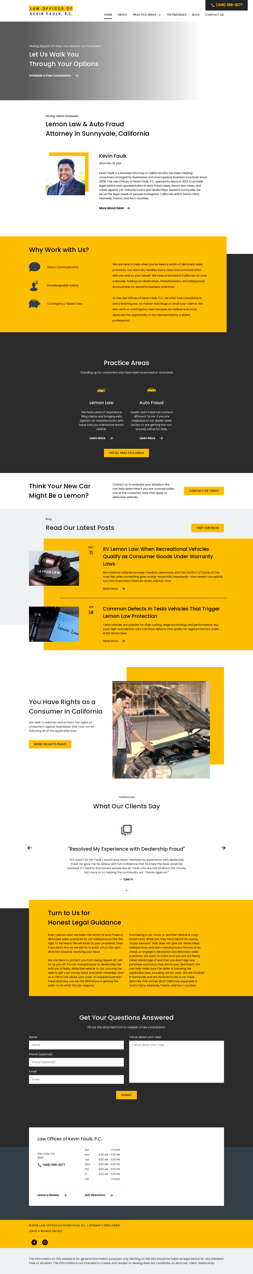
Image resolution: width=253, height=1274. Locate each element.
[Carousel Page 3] (130, 890)
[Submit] (126, 1095)
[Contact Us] (214, 15)
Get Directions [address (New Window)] (99, 1195)
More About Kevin (111, 208)
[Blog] (196, 15)
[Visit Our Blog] (207, 528)
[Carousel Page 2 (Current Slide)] (126, 890)
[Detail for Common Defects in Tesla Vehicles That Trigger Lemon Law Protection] (163, 641)
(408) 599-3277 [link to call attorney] (51, 1165)
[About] (122, 15)
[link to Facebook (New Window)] (34, 1242)
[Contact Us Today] (204, 491)
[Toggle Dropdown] (160, 15)
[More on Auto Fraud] (50, 744)
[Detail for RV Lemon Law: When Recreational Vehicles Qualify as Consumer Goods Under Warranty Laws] (163, 589)
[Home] (108, 15)
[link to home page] (51, 11)
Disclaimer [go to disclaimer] (112, 1225)
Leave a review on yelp (46, 1231)
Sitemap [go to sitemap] (95, 1225)
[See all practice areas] (126, 453)
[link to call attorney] (226, 5)
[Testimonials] (176, 15)
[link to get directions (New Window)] (58, 1155)
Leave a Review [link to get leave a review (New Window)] (52, 1195)
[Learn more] (101, 438)
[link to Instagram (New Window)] (45, 1242)
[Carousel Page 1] (123, 890)
